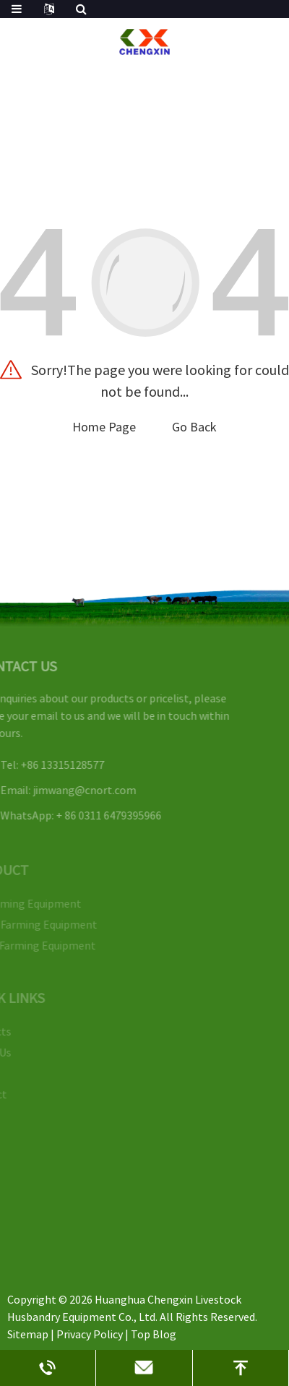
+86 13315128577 (54, 764)
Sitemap (27, 1334)
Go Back (194, 426)
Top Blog (153, 1334)
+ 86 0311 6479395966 (100, 815)
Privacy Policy (89, 1334)
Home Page (104, 426)
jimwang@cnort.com (76, 790)
